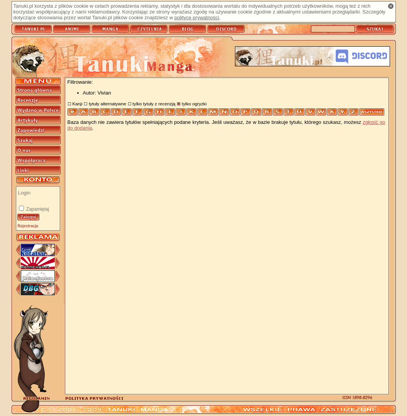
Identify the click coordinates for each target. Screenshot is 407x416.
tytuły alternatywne (107, 103)
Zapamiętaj (37, 209)
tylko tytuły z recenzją (154, 103)
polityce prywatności (196, 17)
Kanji (78, 103)
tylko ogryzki (194, 103)
